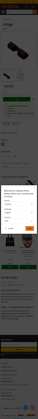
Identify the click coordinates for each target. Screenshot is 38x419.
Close (10, 228)
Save (30, 228)
